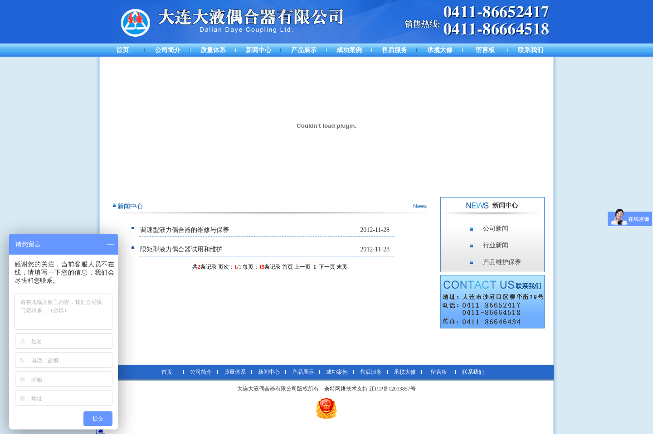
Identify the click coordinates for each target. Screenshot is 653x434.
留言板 (485, 50)
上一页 (302, 267)
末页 (341, 267)
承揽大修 (440, 50)
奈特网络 (335, 389)
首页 (122, 50)
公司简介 (167, 50)
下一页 (327, 267)
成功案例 (349, 50)
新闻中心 (258, 50)
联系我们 (530, 50)
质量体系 (213, 50)
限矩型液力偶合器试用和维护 (181, 249)
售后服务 (394, 50)
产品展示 (304, 50)
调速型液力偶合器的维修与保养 (184, 230)
